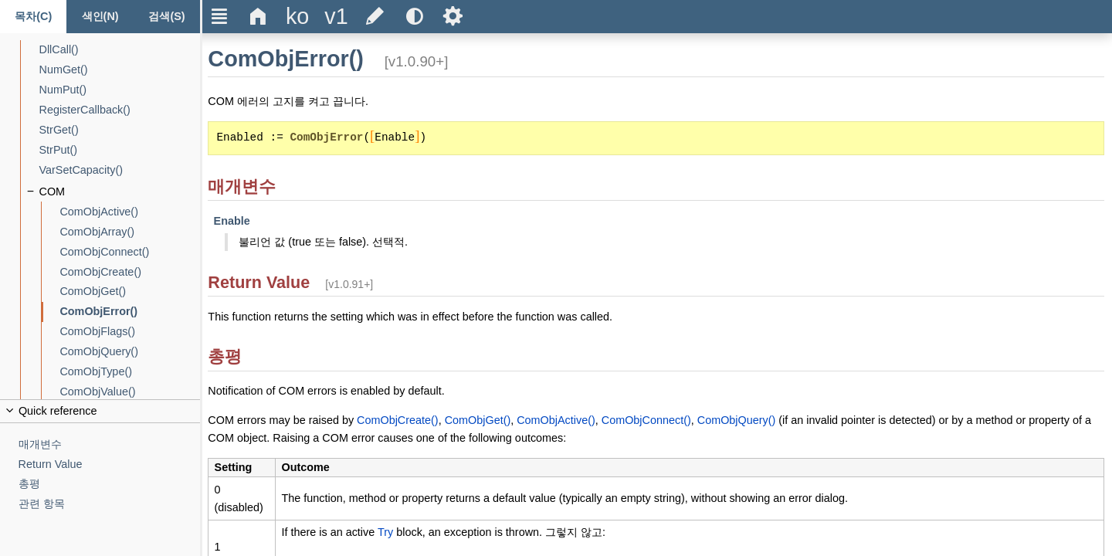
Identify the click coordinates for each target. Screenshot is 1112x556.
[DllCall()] (120, 50)
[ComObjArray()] (129, 232)
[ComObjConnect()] (129, 252)
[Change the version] (336, 16)
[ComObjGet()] (129, 291)
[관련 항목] (110, 504)
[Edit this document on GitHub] (375, 16)
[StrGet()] (120, 130)
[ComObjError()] (129, 311)
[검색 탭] (167, 16)
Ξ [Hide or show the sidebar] (219, 16)
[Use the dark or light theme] (414, 16)
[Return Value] (110, 464)
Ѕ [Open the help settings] (453, 16)
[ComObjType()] (129, 372)
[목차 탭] (33, 16)
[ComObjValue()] (129, 392)
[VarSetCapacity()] (120, 170)
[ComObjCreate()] (129, 272)
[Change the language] (297, 16)
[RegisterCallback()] (120, 110)
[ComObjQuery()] (129, 352)
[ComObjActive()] (129, 212)
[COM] (120, 192)
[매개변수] (110, 444)
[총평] (110, 484)
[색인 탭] (99, 16)
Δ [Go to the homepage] (258, 16)
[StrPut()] (120, 150)
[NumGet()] (120, 70)
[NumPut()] (120, 90)
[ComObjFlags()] (129, 332)
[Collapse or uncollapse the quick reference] (100, 411)
